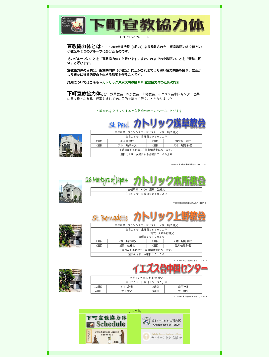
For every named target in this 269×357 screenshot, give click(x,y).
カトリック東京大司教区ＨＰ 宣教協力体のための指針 (141, 82)
